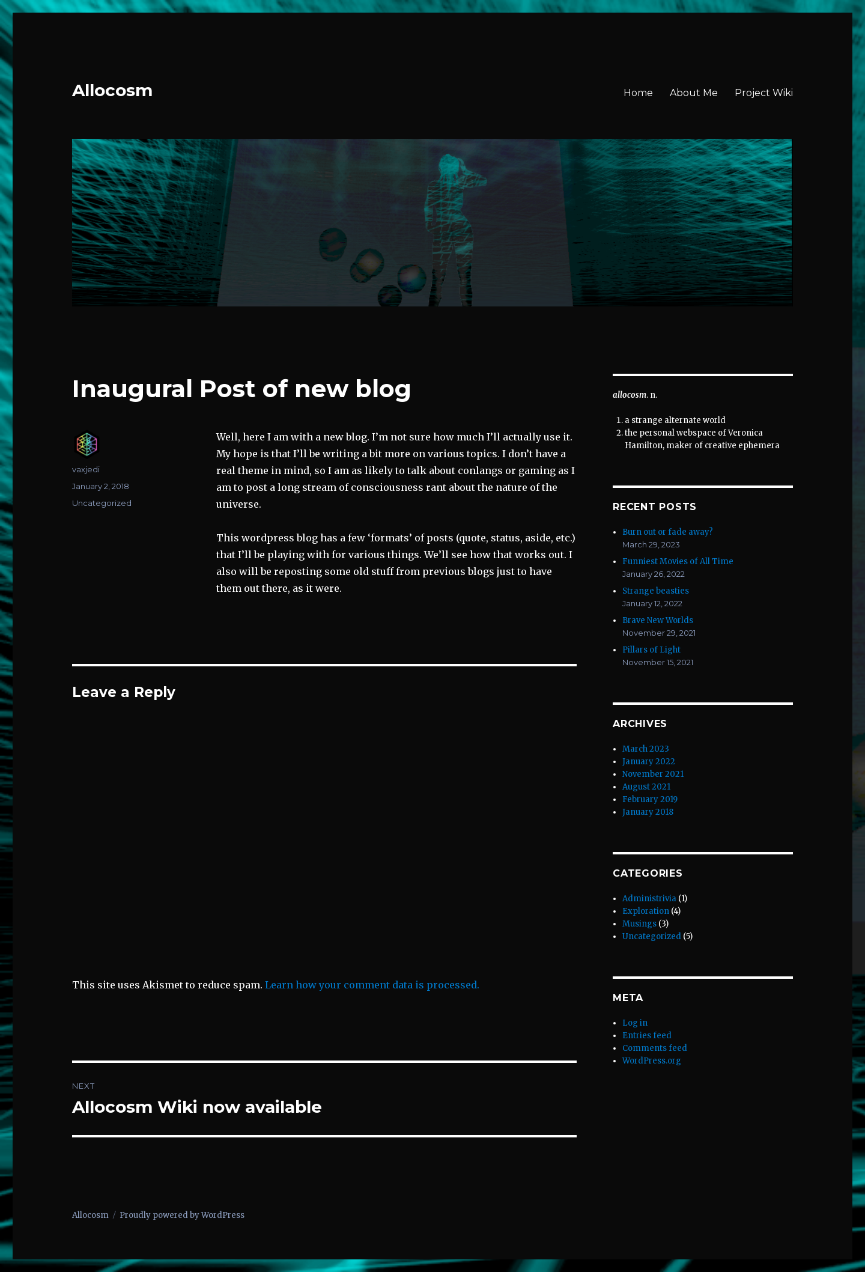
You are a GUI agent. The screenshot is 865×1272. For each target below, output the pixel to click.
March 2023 (645, 749)
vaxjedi (86, 469)
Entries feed (647, 1035)
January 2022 (648, 761)
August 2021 (646, 787)
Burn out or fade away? (667, 532)
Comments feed (654, 1048)
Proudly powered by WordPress (182, 1215)
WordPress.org (651, 1061)
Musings (639, 924)
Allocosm (112, 90)
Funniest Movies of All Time (677, 561)
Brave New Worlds (657, 620)
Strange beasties (655, 591)
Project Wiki (764, 93)
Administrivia (649, 898)
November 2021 (653, 774)
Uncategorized (102, 503)
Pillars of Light (651, 650)
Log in (635, 1023)
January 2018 (647, 812)
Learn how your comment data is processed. (372, 985)
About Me (694, 93)
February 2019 (650, 799)
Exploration (645, 911)
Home (638, 93)
